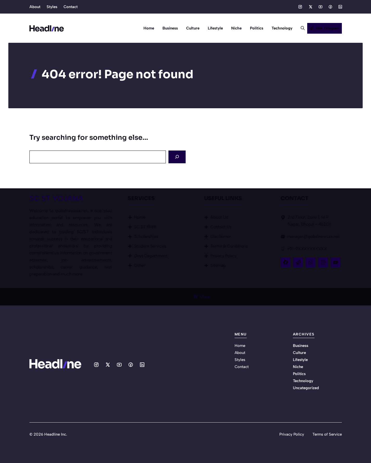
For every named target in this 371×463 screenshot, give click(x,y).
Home (148, 28)
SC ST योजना (145, 226)
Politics (256, 28)
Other (139, 265)
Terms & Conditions (229, 246)
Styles (52, 6)
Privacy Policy (223, 255)
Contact (71, 6)
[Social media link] (300, 7)
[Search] (177, 157)
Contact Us (221, 226)
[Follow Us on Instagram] (323, 262)
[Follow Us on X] (298, 262)
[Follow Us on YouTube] (336, 262)
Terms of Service (327, 434)
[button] (301, 28)
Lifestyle (215, 28)
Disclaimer (220, 236)
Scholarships (146, 236)
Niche (236, 28)
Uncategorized (306, 388)
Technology (282, 28)
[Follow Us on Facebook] (286, 262)
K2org (204, 296)
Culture (192, 28)
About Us (219, 217)
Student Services (150, 246)
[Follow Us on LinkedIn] (311, 262)
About (34, 6)
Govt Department (150, 255)
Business (170, 28)
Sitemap (218, 265)
